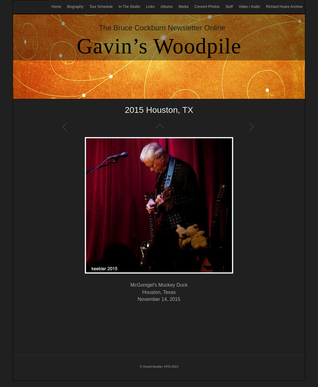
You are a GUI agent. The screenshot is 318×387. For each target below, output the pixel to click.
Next (252, 127)
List (159, 127)
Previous (65, 127)
